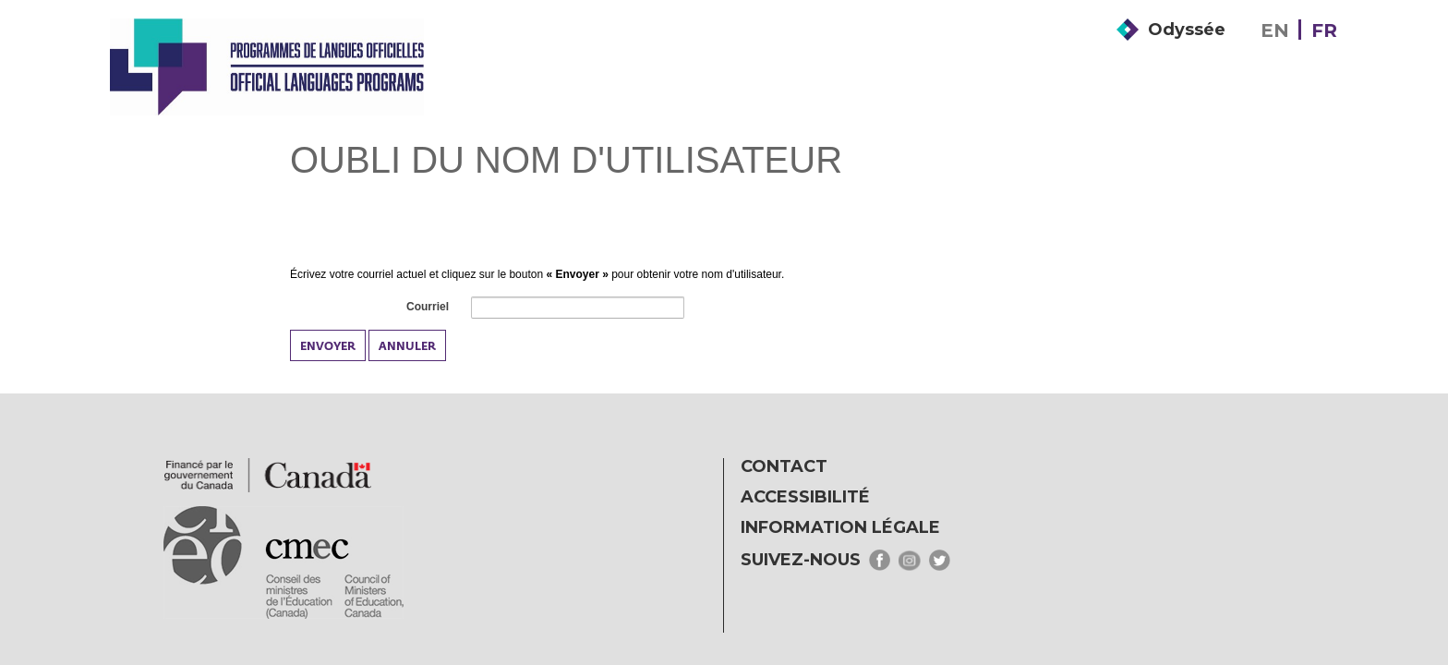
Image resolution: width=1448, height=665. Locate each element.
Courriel (426, 307)
